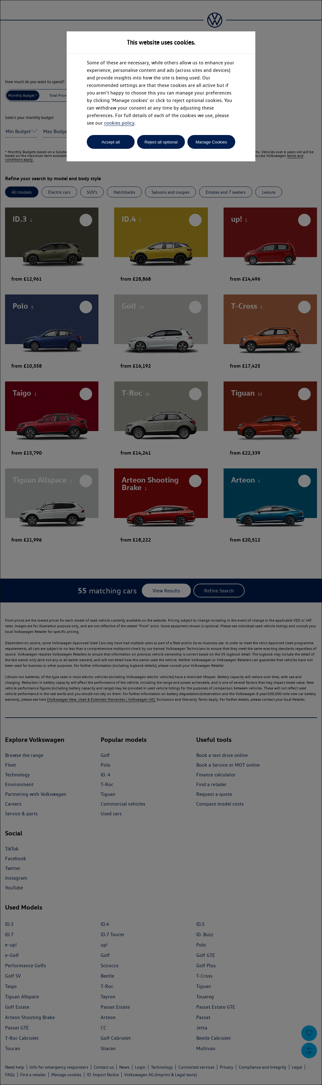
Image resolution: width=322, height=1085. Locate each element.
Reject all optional (160, 142)
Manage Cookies (211, 142)
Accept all (111, 142)
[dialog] (161, 542)
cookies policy (119, 123)
